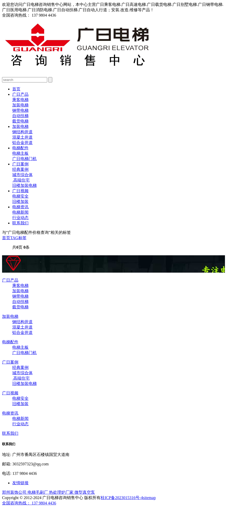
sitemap (149, 497)
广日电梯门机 (24, 158)
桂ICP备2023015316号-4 (121, 497)
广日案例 (20, 164)
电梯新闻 (20, 212)
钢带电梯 (20, 110)
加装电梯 (20, 105)
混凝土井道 (22, 137)
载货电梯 (20, 121)
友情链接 (20, 483)
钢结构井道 (22, 132)
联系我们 (20, 223)
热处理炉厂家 (61, 492)
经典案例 (20, 169)
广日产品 (20, 94)
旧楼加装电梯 (24, 185)
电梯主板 (20, 153)
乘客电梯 (20, 100)
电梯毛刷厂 (38, 492)
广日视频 (20, 191)
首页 (16, 89)
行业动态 (20, 217)
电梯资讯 (20, 207)
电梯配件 (20, 148)
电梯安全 (20, 196)
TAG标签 (18, 238)
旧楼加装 (20, 201)
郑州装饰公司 (15, 492)
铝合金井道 (22, 142)
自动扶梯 (20, 116)
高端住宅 (21, 180)
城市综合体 (22, 175)
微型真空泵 (84, 492)
